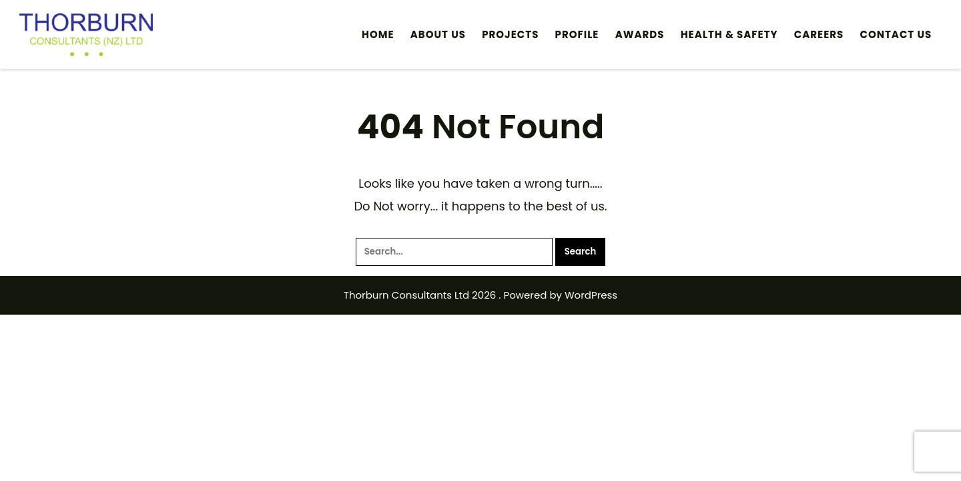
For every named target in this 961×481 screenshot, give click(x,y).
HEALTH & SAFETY (729, 34)
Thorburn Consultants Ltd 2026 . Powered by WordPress (480, 295)
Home (378, 34)
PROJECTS (510, 34)
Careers (819, 34)
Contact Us (896, 34)
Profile (577, 34)
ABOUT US (438, 34)
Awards (640, 34)
